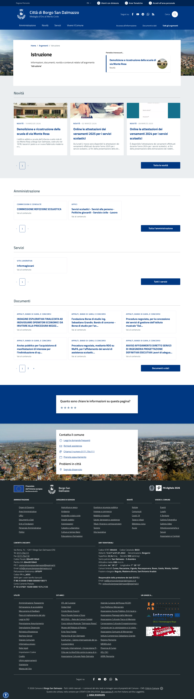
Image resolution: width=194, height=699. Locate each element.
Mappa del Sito (25, 668)
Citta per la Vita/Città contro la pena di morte (80, 652)
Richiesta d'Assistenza (28, 631)
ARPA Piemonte (107, 656)
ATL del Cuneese (68, 602)
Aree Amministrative (27, 511)
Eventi (163, 507)
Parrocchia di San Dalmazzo (73, 635)
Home (33, 45)
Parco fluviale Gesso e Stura (73, 615)
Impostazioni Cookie (27, 652)
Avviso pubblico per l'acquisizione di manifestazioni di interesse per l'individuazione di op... (36, 348)
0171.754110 (23, 556)
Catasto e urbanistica (70, 527)
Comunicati (136, 511)
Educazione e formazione (71, 536)
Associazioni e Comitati (170, 536)
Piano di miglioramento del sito (32, 615)
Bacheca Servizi (25, 635)
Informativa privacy (27, 643)
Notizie (135, 507)
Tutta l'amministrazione (161, 228)
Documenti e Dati (26, 519)
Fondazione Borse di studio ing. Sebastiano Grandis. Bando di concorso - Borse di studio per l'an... (94, 322)
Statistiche (23, 664)
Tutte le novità (160, 165)
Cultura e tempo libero (70, 531)
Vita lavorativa (25, 260)
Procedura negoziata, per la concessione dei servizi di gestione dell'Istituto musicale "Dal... (148, 322)
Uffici (74, 204)
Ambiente (65, 511)
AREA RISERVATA (95, 694)
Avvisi (134, 527)
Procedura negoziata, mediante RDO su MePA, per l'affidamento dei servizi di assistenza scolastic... (93, 348)
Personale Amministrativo (30, 527)
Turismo (97, 527)
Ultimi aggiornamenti (28, 660)
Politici (21, 531)
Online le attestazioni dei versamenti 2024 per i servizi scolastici (149, 134)
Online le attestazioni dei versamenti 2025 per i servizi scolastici (92, 134)
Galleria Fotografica (168, 519)
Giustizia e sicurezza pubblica (106, 507)
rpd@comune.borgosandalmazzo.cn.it (120, 580)
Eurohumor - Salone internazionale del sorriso (80, 639)
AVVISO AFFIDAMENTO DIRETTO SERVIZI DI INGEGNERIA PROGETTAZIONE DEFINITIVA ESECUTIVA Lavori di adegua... (149, 348)
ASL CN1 (104, 652)
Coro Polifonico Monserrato (112, 606)
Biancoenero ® (107, 691)
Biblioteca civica (138, 523)
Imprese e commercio (103, 511)
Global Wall (66, 606)
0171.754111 (23, 552)
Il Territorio (164, 515)
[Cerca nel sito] (175, 14)
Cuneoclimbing (67, 643)
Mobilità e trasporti (102, 515)
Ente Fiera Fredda (68, 631)
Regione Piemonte (108, 639)
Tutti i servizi (160, 281)
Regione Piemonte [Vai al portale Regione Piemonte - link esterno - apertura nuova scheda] (23, 3)
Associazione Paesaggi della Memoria (116, 615)
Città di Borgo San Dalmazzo (54, 12)
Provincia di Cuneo (108, 648)
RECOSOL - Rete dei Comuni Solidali (76, 619)
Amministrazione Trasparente (31, 602)
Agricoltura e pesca (69, 507)
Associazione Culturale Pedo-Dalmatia (77, 656)
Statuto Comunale (27, 639)
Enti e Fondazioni (26, 523)
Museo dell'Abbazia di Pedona (73, 627)
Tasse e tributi (138, 519)
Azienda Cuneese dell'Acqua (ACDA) (116, 602)
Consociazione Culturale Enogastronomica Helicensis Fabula (126, 623)
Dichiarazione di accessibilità (31, 606)
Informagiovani (25, 266)
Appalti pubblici (67, 519)
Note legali (23, 648)
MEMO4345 (106, 643)
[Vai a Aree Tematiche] (134, 3)
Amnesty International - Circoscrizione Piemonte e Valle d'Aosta (88, 648)
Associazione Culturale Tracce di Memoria (118, 619)
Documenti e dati (160, 368)
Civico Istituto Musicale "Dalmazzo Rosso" (79, 623)
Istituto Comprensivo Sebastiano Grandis (118, 635)
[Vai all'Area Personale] (162, 3)
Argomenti (43, 45)
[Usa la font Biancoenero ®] (108, 3)
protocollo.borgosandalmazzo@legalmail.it (37, 565)
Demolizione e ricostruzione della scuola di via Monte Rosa (133, 62)
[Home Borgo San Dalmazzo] (47, 14)
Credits (22, 656)
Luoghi (163, 511)
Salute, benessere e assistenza (107, 519)
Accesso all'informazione (126, 25)
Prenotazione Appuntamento (31, 623)
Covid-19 (136, 515)
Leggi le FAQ (24, 619)
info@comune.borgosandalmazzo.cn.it (35, 568)
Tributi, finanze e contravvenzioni (107, 523)
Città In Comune (152, 688)
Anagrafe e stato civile (70, 515)
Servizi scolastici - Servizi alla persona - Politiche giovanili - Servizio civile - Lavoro (95, 211)
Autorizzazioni (67, 523)
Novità (20, 123)
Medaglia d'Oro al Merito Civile (44, 16)
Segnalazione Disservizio (29, 627)
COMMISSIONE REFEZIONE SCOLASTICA (39, 209)
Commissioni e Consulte (29, 204)
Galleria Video (166, 523)
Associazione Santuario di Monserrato (117, 631)
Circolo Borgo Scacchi (70, 611)
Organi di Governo (26, 507)
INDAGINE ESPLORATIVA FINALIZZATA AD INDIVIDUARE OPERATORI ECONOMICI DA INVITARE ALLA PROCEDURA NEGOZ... (40, 322)
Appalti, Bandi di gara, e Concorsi (34, 314)
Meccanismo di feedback (29, 611)
